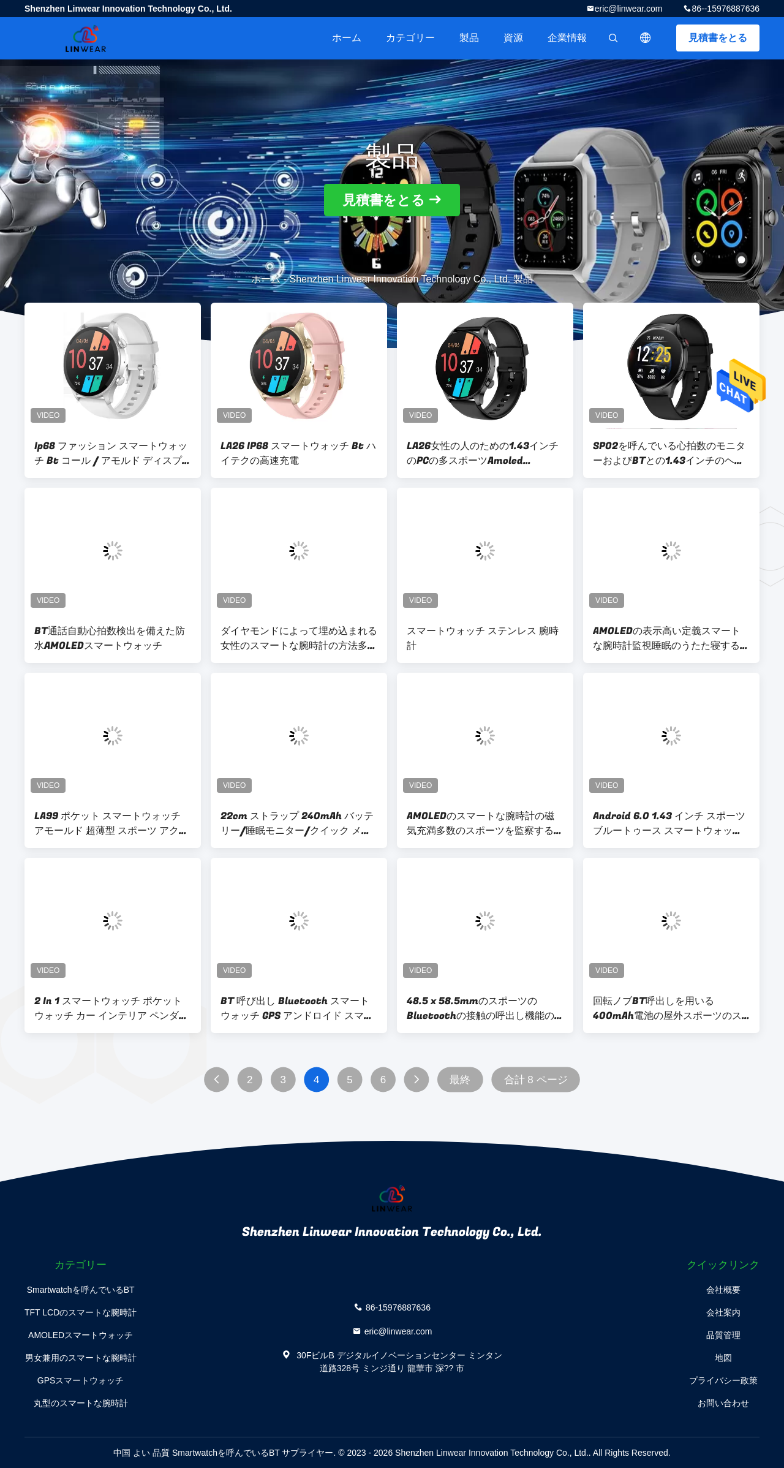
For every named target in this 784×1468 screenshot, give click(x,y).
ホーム (346, 37)
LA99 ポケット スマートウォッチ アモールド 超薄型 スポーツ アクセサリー (111, 823)
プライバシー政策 (723, 1380)
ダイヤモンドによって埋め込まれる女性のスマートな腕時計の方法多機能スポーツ (299, 638)
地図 (723, 1358)
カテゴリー (410, 37)
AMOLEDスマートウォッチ (80, 1335)
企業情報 (567, 37)
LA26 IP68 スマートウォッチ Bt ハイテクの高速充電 (298, 453)
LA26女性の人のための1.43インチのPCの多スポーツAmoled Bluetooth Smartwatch (483, 453)
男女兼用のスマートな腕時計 (81, 1358)
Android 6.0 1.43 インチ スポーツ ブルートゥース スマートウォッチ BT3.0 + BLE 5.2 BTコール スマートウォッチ (669, 823)
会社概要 (723, 1290)
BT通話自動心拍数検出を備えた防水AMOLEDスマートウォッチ (109, 638)
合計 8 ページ (536, 1080)
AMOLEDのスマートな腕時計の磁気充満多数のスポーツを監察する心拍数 (485, 823)
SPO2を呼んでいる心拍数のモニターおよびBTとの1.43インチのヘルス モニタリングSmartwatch (669, 453)
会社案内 (723, 1312)
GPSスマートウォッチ (80, 1380)
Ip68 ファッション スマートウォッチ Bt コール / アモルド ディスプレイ (110, 453)
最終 (460, 1080)
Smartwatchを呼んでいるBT (81, 1290)
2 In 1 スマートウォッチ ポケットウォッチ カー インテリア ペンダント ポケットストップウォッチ (111, 1008)
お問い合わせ (723, 1403)
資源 (513, 37)
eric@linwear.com (629, 8)
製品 (469, 37)
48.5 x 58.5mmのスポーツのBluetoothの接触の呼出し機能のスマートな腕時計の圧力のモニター (485, 1008)
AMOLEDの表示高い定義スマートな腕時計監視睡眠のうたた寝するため (671, 638)
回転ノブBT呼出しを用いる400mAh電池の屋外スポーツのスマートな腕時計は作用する (667, 1008)
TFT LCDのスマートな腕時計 (80, 1312)
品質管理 (723, 1335)
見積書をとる (717, 37)
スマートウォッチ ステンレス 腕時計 (483, 638)
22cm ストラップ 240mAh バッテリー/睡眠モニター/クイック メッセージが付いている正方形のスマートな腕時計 (299, 823)
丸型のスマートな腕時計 (81, 1403)
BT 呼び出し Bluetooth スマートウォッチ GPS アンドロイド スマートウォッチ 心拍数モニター (297, 1008)
